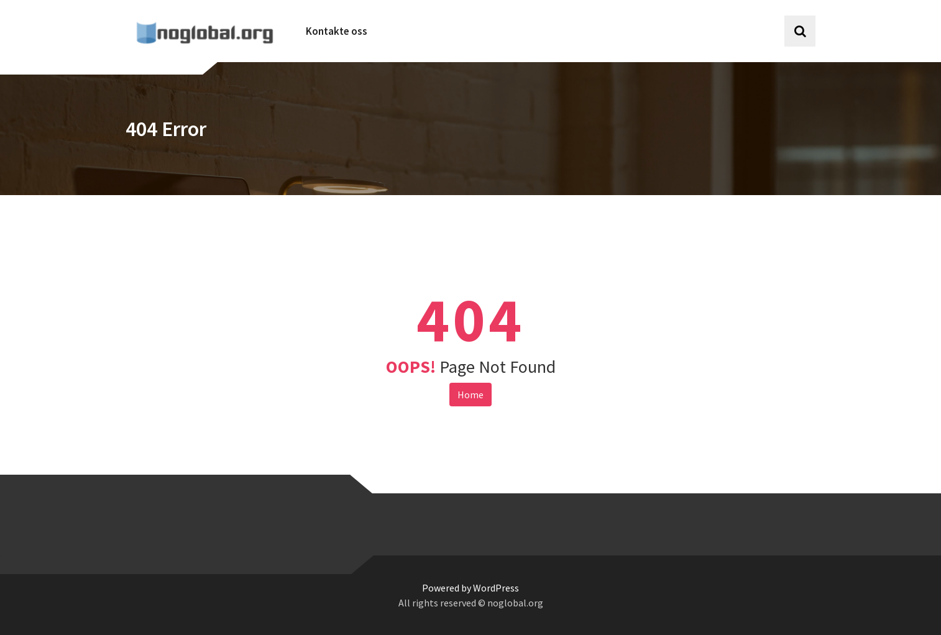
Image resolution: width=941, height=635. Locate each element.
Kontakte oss (336, 31)
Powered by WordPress (470, 588)
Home (470, 394)
